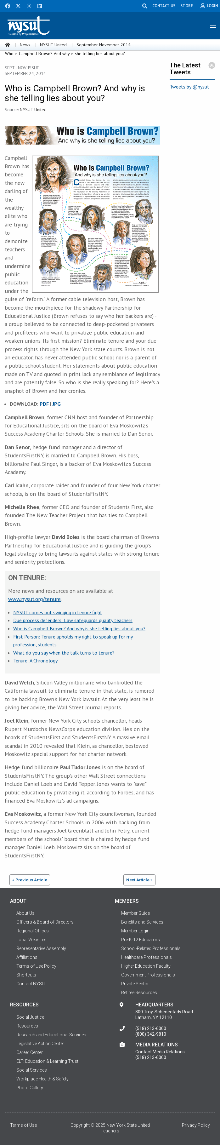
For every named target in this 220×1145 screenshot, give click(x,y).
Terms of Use (23, 1125)
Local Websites (31, 939)
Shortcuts (26, 974)
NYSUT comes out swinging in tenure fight (57, 612)
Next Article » (139, 879)
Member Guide (135, 913)
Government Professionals (148, 974)
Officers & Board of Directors (45, 922)
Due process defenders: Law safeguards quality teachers (73, 620)
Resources (27, 1025)
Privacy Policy (196, 1125)
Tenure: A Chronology (35, 660)
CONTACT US (163, 5)
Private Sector (135, 983)
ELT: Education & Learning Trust (47, 1061)
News (25, 45)
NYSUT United (53, 45)
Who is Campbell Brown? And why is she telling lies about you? (79, 628)
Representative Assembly (41, 948)
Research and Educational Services (51, 1034)
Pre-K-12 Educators (140, 939)
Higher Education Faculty (146, 966)
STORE (186, 5)
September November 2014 (103, 45)
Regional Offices (32, 930)
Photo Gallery (29, 1087)
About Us (25, 913)
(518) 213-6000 (150, 1028)
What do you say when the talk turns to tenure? (64, 653)
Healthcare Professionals (146, 957)
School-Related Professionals (151, 948)
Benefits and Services (142, 922)
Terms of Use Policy (36, 966)
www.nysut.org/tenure (34, 599)
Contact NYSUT (32, 983)
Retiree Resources (139, 992)
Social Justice (30, 1017)
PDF (44, 404)
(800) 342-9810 (150, 1034)
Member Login (135, 930)
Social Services (31, 1070)
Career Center (29, 1052)
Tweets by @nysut (189, 86)
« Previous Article (29, 879)
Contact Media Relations (160, 1051)
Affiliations (26, 957)
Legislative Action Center (40, 1043)
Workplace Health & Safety (42, 1078)
